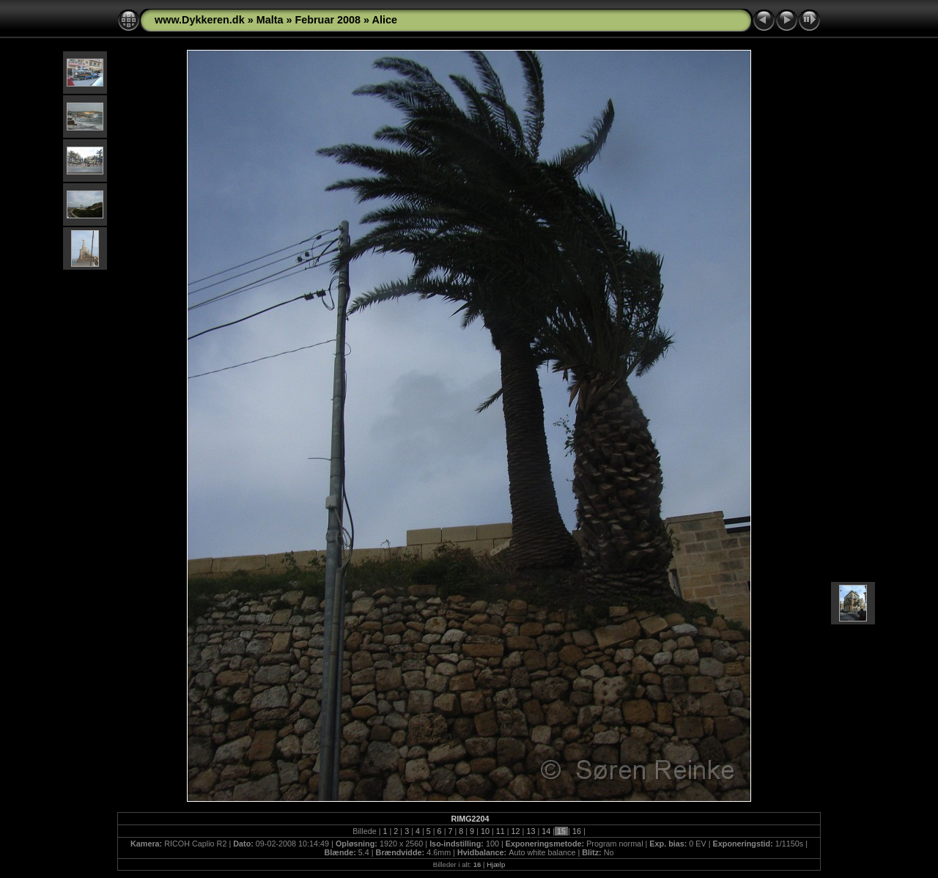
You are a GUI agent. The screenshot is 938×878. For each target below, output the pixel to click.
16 (576, 831)
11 (500, 831)
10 (485, 831)
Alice (384, 20)
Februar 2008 (328, 20)
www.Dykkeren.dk (200, 20)
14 (546, 831)
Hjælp (496, 864)
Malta (270, 20)
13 (530, 831)
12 (515, 831)
